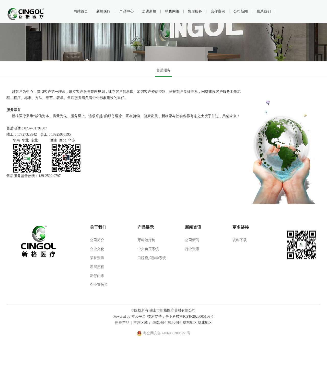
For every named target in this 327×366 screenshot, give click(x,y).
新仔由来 (97, 276)
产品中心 (126, 11)
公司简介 (97, 240)
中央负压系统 (148, 249)
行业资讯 (192, 249)
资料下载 (239, 240)
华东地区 (190, 323)
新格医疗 (103, 11)
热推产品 (122, 323)
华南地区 (159, 323)
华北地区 (205, 323)
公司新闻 (240, 11)
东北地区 (174, 323)
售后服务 (195, 11)
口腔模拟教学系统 (151, 258)
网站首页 (81, 11)
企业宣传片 (99, 285)
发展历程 (97, 267)
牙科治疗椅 (146, 240)
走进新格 (149, 11)
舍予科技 (172, 316)
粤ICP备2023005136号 (197, 316)
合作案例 (218, 11)
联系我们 (263, 11)
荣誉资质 (97, 258)
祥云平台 (138, 316)
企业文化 (97, 249)
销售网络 (172, 11)
